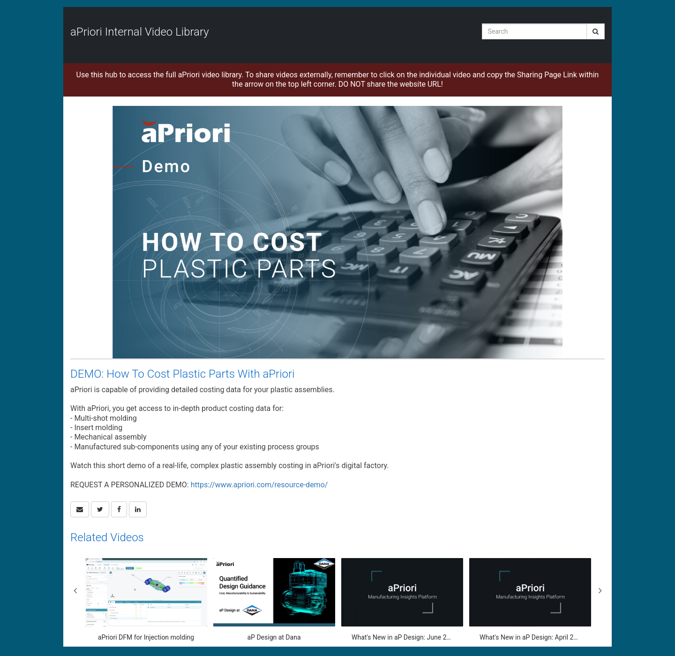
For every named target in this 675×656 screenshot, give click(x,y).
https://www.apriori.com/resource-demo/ (259, 484)
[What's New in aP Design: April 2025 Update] (530, 600)
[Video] (337, 232)
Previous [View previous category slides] (75, 590)
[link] (100, 509)
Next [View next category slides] (600, 590)
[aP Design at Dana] (274, 600)
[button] (79, 509)
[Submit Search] (595, 31)
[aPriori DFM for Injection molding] (146, 600)
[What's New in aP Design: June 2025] (402, 600)
